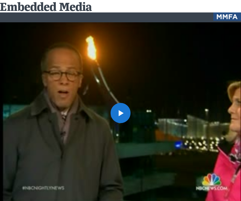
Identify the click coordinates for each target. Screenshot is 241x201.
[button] (120, 113)
